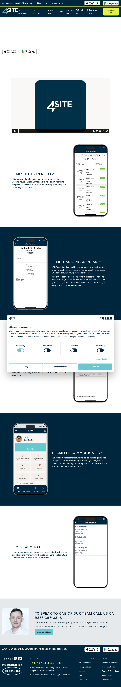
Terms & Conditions (110, 671)
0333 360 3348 (92, 11)
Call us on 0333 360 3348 (45, 663)
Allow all (95, 367)
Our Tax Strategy (109, 667)
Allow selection (60, 367)
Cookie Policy (107, 679)
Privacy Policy (107, 675)
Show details (101, 359)
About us (51, 11)
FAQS (61, 11)
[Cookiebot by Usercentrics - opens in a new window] (101, 318)
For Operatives (38, 11)
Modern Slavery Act (110, 662)
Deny (26, 367)
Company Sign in (111, 11)
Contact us (70, 11)
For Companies (23, 11)
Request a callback (44, 632)
